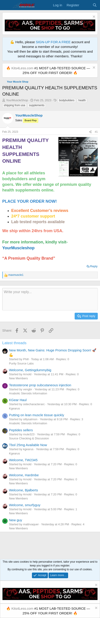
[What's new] (85, 5)
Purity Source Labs (21, 363)
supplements (36, 105)
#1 (96, 131)
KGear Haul (18, 400)
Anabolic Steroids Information (28, 393)
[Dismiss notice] (93, 17)
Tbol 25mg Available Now (28, 445)
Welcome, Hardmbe (24, 475)
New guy (15, 520)
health (82, 100)
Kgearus (14, 408)
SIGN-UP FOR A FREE (53, 42)
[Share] (90, 132)
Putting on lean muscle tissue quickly (36, 415)
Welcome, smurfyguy (24, 505)
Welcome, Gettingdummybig (30, 370)
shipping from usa (14, 105)
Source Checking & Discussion (29, 438)
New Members (18, 378)
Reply (94, 266)
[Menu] (6, 5)
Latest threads (14, 343)
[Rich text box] (50, 299)
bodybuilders (66, 100)
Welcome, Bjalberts (23, 490)
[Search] (94, 5)
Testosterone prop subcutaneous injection (40, 385)
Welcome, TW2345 (23, 460)
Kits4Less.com (22, 68)
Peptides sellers (21, 430)
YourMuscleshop (18, 248)
